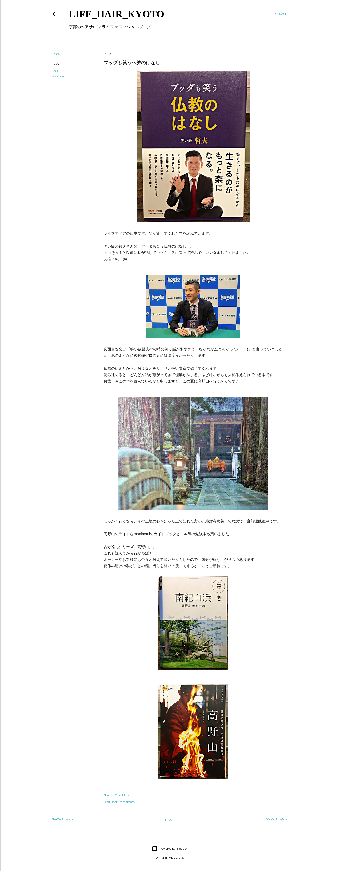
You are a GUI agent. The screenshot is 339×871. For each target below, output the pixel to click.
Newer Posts (62, 818)
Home (169, 820)
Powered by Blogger (169, 848)
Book (55, 70)
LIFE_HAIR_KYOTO (116, 14)
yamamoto (58, 76)
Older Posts (276, 818)
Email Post (122, 795)
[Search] (281, 14)
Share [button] (56, 54)
